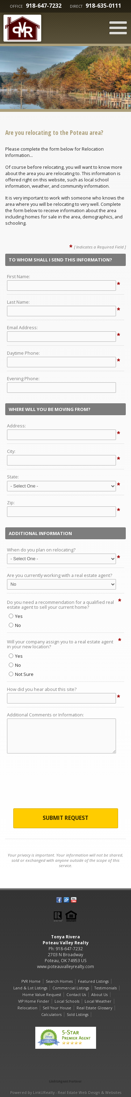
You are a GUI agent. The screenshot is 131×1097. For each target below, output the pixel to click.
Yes (16, 616)
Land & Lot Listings (30, 988)
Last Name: (18, 302)
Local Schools (66, 1001)
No (15, 625)
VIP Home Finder (33, 1001)
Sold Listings (77, 1014)
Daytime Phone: (23, 353)
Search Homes (59, 981)
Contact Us (76, 994)
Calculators (51, 1014)
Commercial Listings (70, 988)
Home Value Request (41, 994)
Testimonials (105, 988)
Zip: (11, 502)
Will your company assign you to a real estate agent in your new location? (60, 644)
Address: (16, 426)
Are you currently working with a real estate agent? (59, 575)
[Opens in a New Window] (65, 1071)
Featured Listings (93, 981)
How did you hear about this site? (42, 689)
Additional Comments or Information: (45, 715)
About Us (99, 994)
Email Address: (22, 327)
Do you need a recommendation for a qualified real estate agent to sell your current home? (60, 604)
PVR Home (31, 981)
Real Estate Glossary (94, 1007)
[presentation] (66, 782)
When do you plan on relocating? (41, 550)
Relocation (27, 1007)
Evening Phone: (23, 378)
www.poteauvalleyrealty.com (65, 966)
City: (11, 451)
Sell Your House (57, 1007)
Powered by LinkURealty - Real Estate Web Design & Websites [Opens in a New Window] (65, 1092)
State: (13, 477)
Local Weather (98, 1001)
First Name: (18, 276)
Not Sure (21, 674)
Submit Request (65, 818)
